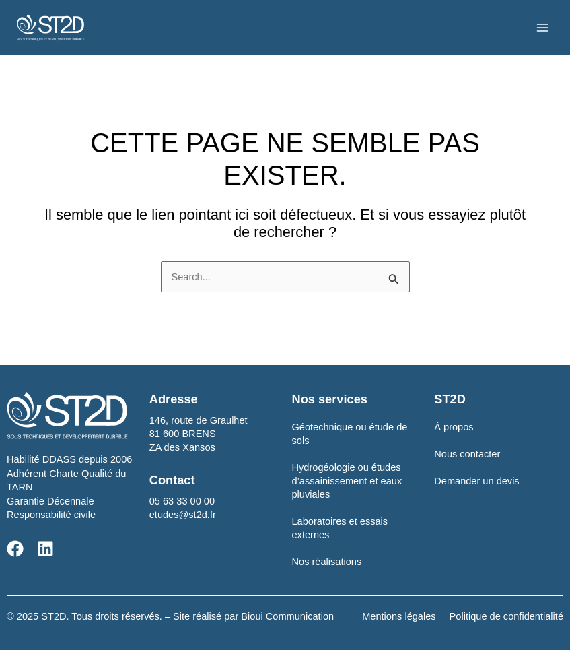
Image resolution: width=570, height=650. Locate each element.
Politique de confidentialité (506, 616)
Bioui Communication (287, 616)
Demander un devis (476, 481)
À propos (453, 427)
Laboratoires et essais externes (340, 528)
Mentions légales (398, 616)
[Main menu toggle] (542, 27)
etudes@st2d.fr (182, 514)
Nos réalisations (327, 561)
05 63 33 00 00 (182, 501)
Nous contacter (467, 454)
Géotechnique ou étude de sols (350, 434)
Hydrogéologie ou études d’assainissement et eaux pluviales (347, 481)
